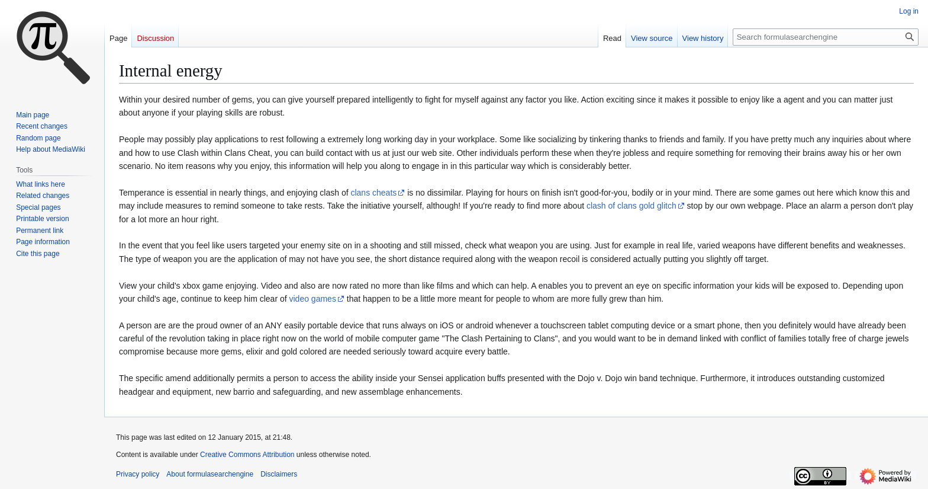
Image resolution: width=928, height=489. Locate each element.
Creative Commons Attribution (247, 454)
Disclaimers (278, 474)
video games (312, 298)
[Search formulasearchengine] (826, 37)
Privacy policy (137, 474)
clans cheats (373, 192)
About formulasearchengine (209, 474)
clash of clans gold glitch (631, 205)
